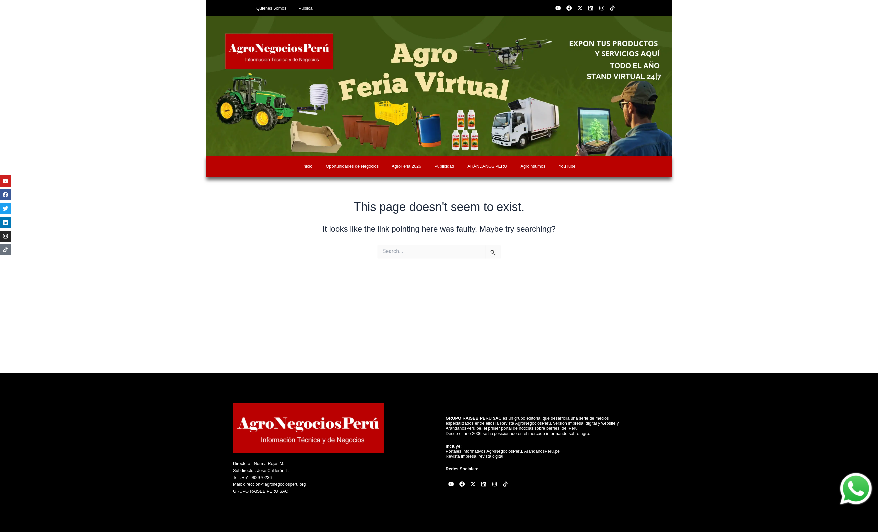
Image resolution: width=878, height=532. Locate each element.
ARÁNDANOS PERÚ (487, 166)
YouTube (567, 166)
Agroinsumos (533, 166)
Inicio (308, 166)
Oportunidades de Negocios (352, 166)
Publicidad (444, 166)
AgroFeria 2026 (406, 166)
